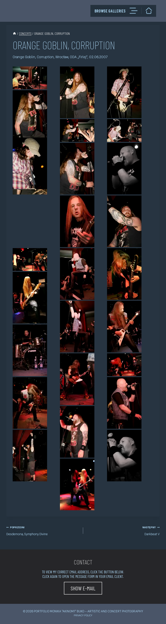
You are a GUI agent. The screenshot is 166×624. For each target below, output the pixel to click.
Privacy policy (83, 615)
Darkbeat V (123, 530)
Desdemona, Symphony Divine (43, 530)
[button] (30, 77)
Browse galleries (116, 11)
